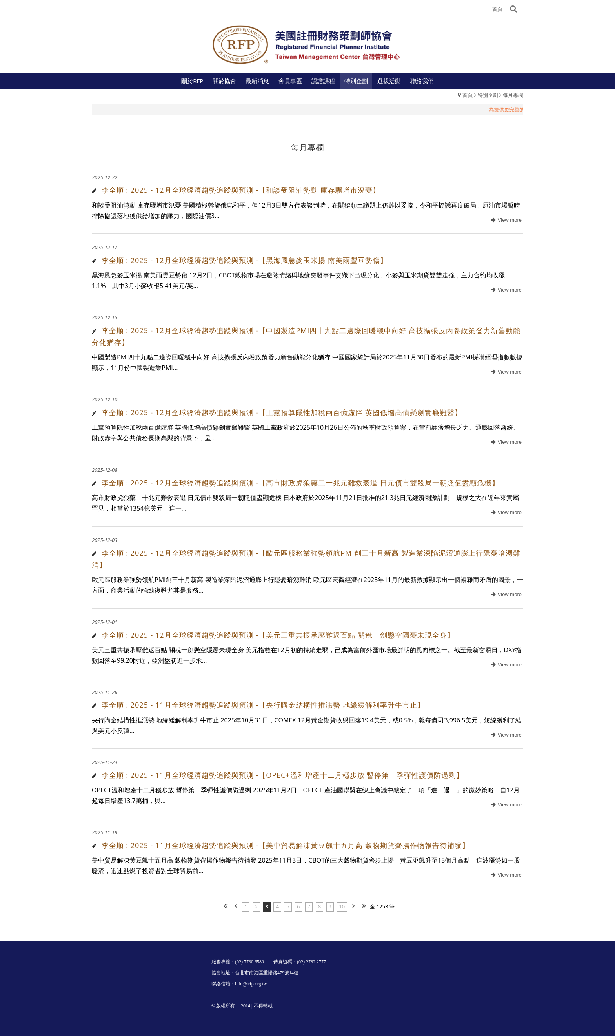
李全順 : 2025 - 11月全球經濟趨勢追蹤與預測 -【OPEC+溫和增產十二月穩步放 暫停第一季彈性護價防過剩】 (283, 775)
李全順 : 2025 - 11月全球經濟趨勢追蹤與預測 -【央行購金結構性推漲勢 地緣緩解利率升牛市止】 (263, 705)
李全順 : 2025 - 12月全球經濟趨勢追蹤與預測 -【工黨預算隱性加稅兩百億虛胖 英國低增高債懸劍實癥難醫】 (282, 412)
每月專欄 (513, 94)
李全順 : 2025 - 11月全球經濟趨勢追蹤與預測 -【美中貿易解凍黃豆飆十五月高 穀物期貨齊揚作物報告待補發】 (285, 845)
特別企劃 (488, 94)
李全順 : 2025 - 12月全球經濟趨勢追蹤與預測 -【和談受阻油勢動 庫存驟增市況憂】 (241, 190)
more (505, 220)
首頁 (467, 94)
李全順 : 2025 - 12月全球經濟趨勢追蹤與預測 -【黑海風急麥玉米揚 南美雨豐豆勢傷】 (245, 260)
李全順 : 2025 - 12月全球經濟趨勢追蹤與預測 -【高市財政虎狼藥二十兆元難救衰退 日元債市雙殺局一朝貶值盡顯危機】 (300, 482)
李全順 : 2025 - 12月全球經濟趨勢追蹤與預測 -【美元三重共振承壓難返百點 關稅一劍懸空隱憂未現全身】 (278, 635)
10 (342, 906)
